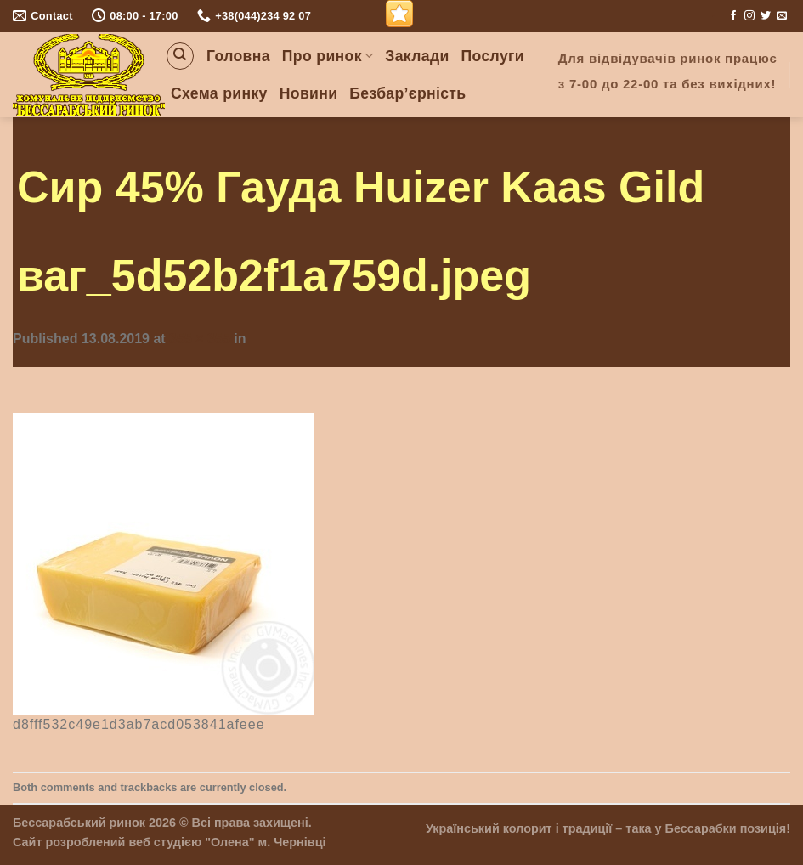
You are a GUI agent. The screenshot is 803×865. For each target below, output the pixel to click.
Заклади (417, 56)
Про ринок (327, 56)
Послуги (492, 56)
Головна (238, 56)
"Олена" (229, 842)
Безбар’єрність (407, 93)
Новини (309, 93)
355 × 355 (199, 338)
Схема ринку (219, 93)
